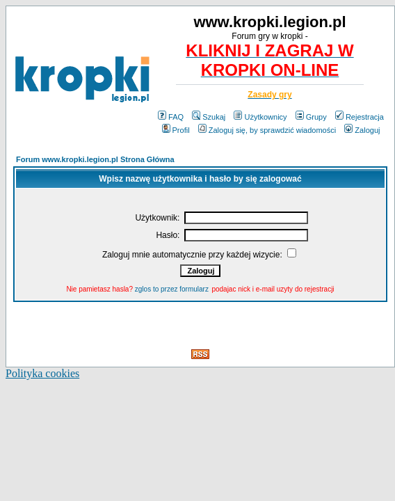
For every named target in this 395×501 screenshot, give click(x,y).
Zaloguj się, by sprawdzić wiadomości (267, 130)
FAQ (171, 117)
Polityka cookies (42, 373)
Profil (176, 130)
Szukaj (208, 117)
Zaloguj (362, 130)
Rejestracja (359, 117)
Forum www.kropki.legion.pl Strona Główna (95, 159)
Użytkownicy (260, 117)
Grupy (311, 117)
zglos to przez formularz (172, 289)
